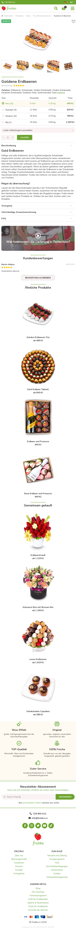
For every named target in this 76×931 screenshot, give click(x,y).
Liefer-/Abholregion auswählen (17, 130)
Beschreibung (8, 145)
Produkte (19, 16)
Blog (38, 888)
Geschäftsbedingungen (57, 866)
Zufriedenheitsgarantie (57, 877)
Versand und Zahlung (57, 855)
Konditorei (19, 862)
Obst (28, 16)
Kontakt (19, 870)
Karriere (19, 866)
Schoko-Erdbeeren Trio (38, 337)
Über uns (19, 855)
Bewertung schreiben (38, 277)
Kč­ (71, 2)
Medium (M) (11, 116)
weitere (61, 93)
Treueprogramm (57, 859)
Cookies (57, 873)
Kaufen (24, 137)
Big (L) (8, 122)
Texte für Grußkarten (38, 906)
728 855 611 (8, 2)
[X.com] (38, 825)
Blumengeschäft (19, 859)
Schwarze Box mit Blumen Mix (38, 607)
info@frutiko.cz (38, 818)
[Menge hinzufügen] (13, 137)
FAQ (3, 218)
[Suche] (56, 9)
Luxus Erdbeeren (38, 659)
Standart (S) (11, 109)
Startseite (7, 16)
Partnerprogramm (38, 895)
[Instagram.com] (31, 825)
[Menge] (8, 137)
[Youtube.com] (44, 825)
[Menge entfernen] (3, 137)
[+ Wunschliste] (73, 21)
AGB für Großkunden (38, 899)
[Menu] (72, 8)
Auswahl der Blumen (38, 910)
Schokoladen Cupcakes (38, 711)
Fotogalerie (19, 873)
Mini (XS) (9, 103)
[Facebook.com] (25, 825)
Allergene (6, 205)
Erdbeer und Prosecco (38, 441)
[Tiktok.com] (51, 825)
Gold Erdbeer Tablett (38, 389)
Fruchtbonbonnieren (42, 16)
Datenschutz (57, 870)
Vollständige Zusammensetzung (18, 212)
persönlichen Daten (32, 802)
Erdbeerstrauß (38, 555)
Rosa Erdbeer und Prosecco (38, 493)
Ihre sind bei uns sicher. (39, 802)
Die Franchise (38, 892)
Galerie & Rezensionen (38, 902)
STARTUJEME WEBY (43, 927)
